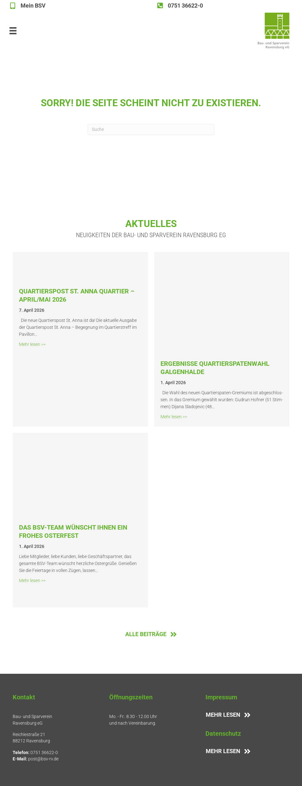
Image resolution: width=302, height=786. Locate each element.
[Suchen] (151, 129)
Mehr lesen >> (32, 344)
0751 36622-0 (44, 752)
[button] (14, 772)
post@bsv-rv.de (43, 758)
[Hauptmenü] (13, 30)
